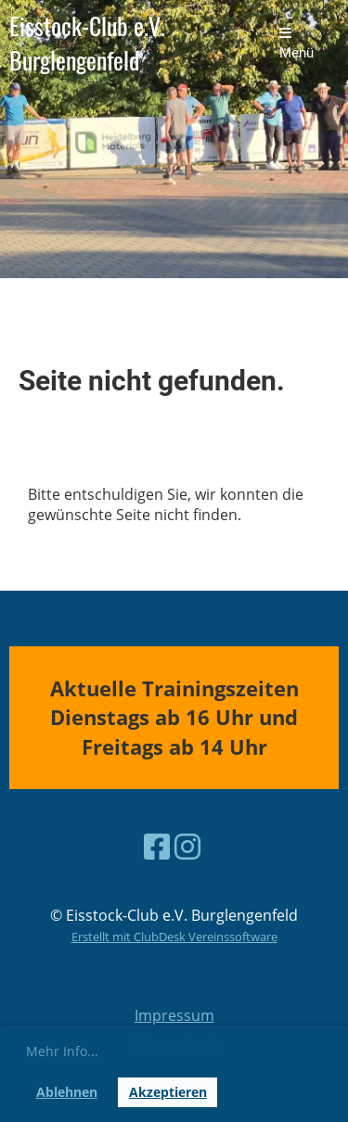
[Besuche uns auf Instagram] (187, 846)
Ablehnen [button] (66, 1092)
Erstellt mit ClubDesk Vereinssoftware (174, 936)
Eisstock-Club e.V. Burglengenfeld (87, 43)
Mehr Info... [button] (62, 1051)
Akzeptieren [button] (168, 1092)
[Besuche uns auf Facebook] (157, 846)
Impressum (174, 1015)
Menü (296, 43)
